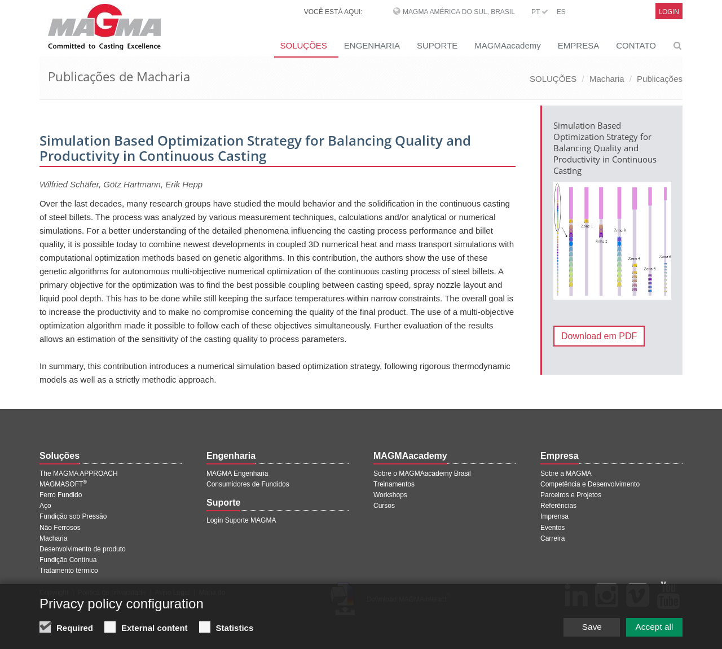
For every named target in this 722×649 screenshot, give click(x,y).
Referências (558, 506)
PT (539, 12)
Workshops (390, 495)
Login (669, 11)
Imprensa (554, 516)
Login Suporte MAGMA (241, 520)
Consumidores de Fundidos (247, 484)
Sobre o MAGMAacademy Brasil (422, 473)
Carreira (552, 538)
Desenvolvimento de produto (82, 549)
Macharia (606, 79)
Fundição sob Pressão (73, 516)
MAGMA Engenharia (237, 473)
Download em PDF (599, 336)
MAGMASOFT (63, 484)
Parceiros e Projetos (570, 495)
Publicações (660, 79)
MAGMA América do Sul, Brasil (459, 12)
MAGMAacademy (507, 45)
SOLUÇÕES (303, 45)
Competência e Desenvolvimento (590, 484)
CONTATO (636, 45)
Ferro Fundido (60, 495)
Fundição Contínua (67, 560)
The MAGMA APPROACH (78, 473)
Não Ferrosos (60, 528)
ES (561, 12)
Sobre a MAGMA (566, 473)
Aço (45, 506)
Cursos (384, 506)
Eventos (552, 528)
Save (580, 628)
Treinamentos (394, 484)
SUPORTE (437, 45)
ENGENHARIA (372, 45)
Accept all (651, 628)
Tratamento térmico (68, 571)
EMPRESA (578, 45)
